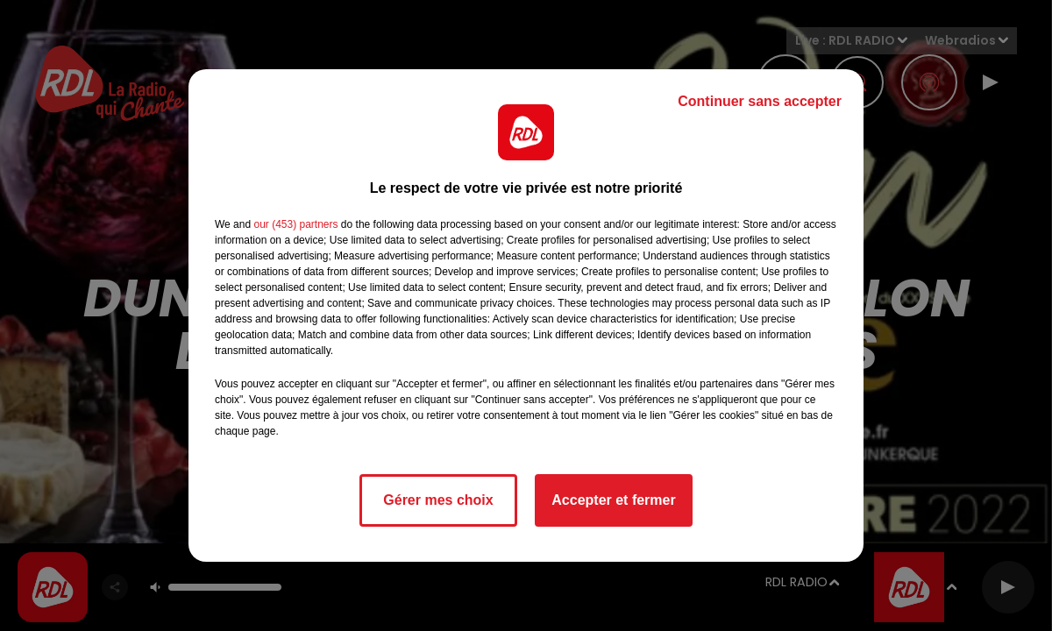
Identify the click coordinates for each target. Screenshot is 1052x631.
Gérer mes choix (438, 500)
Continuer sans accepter (760, 101)
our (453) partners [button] (295, 224)
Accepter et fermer (613, 500)
